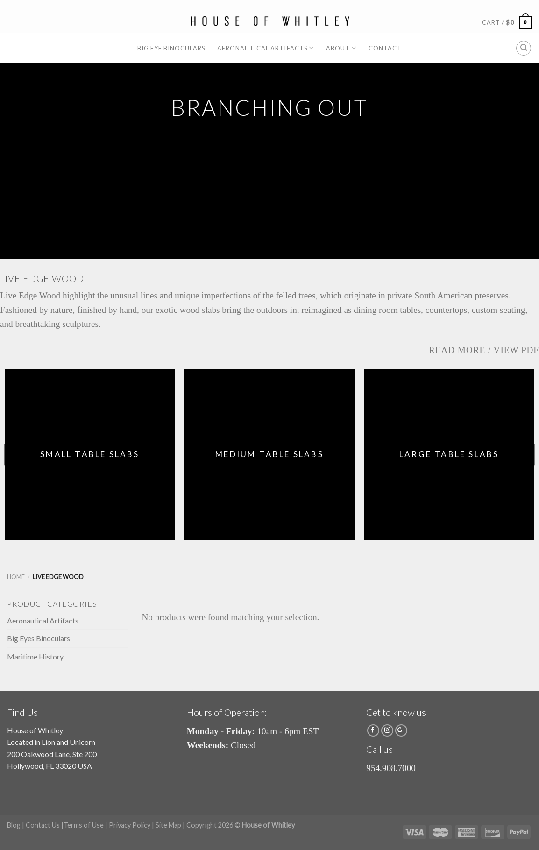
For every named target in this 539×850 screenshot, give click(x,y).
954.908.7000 (391, 768)
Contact (385, 48)
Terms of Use (84, 825)
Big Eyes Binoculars (38, 638)
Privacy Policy (129, 825)
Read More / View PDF (484, 350)
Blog (14, 825)
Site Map (168, 825)
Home (16, 577)
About (341, 47)
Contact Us (43, 825)
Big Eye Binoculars (171, 48)
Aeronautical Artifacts (265, 47)
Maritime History (35, 656)
